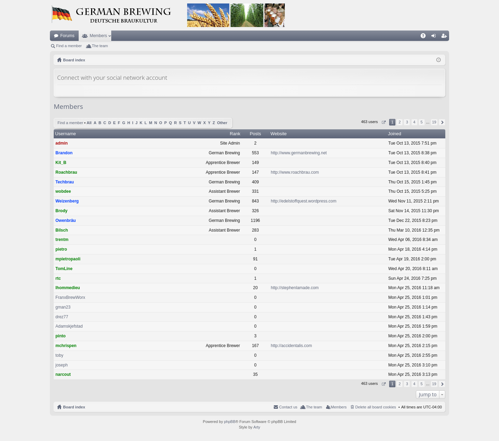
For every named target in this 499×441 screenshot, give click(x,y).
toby (59, 355)
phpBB (229, 422)
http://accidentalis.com (291, 345)
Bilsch (61, 230)
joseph (61, 365)
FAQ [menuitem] (425, 37)
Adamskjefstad (69, 326)
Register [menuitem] (445, 37)
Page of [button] (383, 122)
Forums (67, 35)
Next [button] (442, 122)
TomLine (63, 268)
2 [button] (400, 122)
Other (222, 123)
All (89, 123)
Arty (256, 427)
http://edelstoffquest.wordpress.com (303, 201)
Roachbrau (66, 172)
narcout (63, 374)
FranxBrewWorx (70, 297)
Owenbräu (65, 220)
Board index (74, 407)
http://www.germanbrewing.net (299, 152)
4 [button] (414, 122)
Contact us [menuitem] (288, 407)
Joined (394, 133)
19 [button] (434, 122)
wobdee (63, 191)
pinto (60, 336)
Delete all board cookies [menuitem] (375, 407)
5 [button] (422, 122)
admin (61, 143)
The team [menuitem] (100, 46)
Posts (255, 133)
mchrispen (66, 345)
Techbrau (64, 182)
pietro (61, 249)
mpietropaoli (67, 259)
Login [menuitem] (435, 37)
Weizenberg (67, 201)
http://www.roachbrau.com (295, 172)
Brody (61, 210)
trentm (61, 239)
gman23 (62, 307)
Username (65, 133)
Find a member (69, 46)
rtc (58, 278)
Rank (235, 133)
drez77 (61, 316)
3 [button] (407, 122)
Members (98, 35)
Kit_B (60, 162)
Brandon (63, 152)
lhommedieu (67, 287)
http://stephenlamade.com (295, 287)
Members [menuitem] (339, 407)
